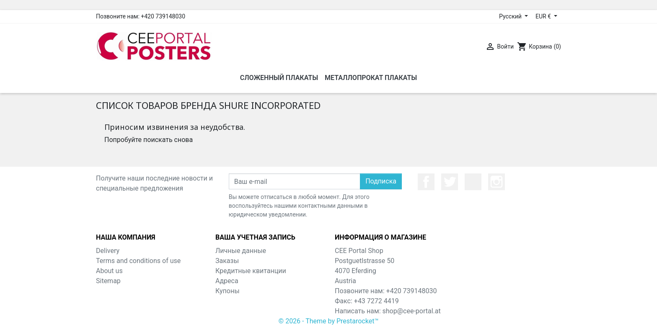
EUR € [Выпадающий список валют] (543, 16)
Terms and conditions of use (138, 261)
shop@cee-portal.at (412, 311)
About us (109, 271)
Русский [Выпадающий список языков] (511, 16)
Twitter (449, 181)
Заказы (227, 261)
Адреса (226, 281)
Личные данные (240, 251)
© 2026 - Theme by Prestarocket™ (329, 321)
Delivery (107, 251)
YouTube (473, 181)
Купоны (227, 291)
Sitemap (108, 281)
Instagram (496, 181)
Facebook (426, 181)
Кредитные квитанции (250, 271)
